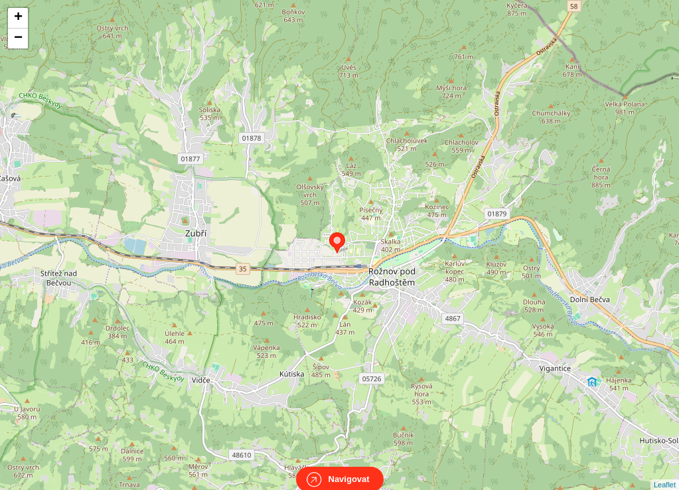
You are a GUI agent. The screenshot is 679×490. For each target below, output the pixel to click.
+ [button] (18, 18)
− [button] (18, 38)
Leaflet (665, 473)
